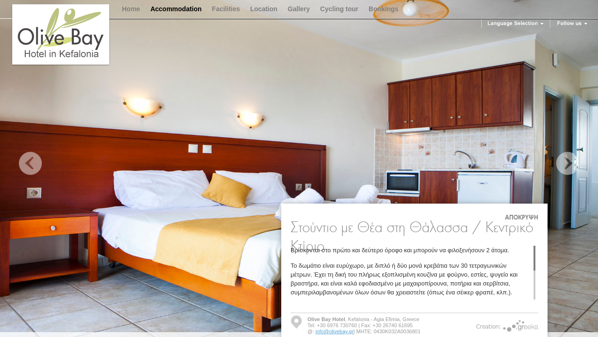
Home (131, 9)
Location (264, 9)
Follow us (572, 23)
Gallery (299, 9)
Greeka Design (521, 326)
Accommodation (176, 9)
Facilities (226, 9)
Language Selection (516, 23)
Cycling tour (339, 9)
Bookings (384, 9)
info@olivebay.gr (334, 331)
